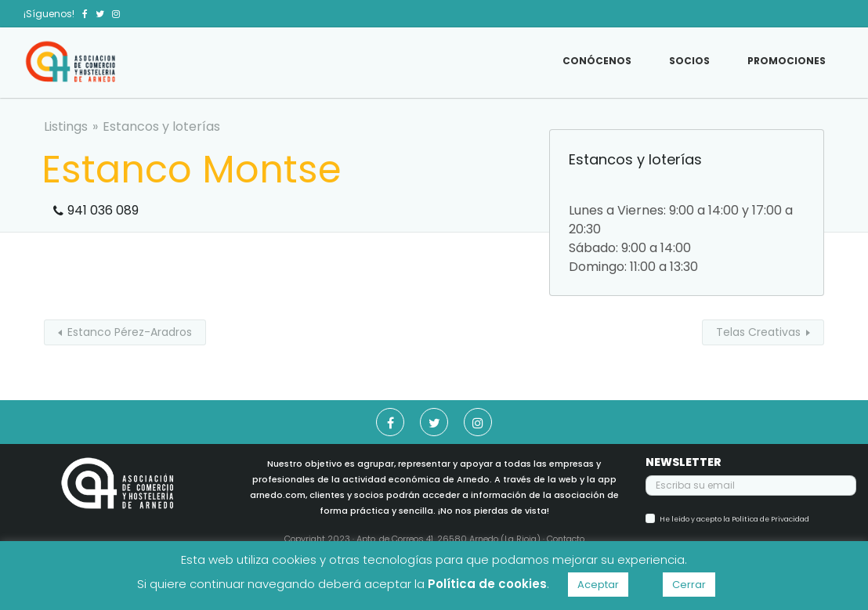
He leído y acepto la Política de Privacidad (734, 519)
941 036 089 (103, 210)
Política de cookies (487, 584)
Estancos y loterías (161, 126)
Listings (66, 126)
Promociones (786, 60)
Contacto (565, 538)
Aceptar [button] (598, 584)
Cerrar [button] (689, 584)
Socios (689, 60)
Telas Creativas (758, 332)
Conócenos (596, 60)
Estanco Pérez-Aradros (129, 332)
